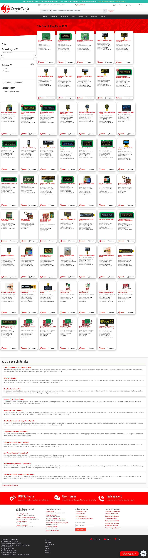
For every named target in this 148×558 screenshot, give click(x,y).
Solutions (64, 17)
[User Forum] (81, 516)
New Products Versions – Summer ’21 (17, 463)
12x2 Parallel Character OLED (107, 148)
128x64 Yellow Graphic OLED (67, 219)
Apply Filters (7, 82)
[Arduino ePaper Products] (111, 514)
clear (32, 64)
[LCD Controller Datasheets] (84, 518)
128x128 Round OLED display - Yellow (107, 113)
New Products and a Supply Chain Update (19, 421)
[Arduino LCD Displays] (112, 523)
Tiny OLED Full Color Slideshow (15, 431)
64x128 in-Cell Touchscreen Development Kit (125, 291)
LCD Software (26, 496)
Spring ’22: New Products (13, 410)
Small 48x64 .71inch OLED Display (65, 77)
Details (42, 62)
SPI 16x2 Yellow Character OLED (28, 113)
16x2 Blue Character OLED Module (67, 148)
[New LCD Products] (22, 525)
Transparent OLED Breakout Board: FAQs (19, 474)
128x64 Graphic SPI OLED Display (125, 148)
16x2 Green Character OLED (8, 148)
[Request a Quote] (51, 515)
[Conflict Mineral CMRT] (57, 523)
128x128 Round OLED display (87, 112)
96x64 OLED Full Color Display (27, 256)
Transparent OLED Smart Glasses (16, 442)
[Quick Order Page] (50, 511)
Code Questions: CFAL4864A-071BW (17, 367)
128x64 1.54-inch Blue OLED (126, 112)
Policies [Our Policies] (47, 552)
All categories (46, 10)
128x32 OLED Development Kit (28, 327)
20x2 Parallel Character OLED (9, 183)
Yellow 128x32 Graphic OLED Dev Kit (48, 327)
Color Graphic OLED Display (9, 112)
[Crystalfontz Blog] (81, 511)
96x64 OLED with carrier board (105, 184)
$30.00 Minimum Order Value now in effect (113, 1)
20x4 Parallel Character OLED (29, 183)
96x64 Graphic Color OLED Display (86, 184)
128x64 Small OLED (102, 76)
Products (53, 17)
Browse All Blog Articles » (10, 485)
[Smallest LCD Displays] (112, 511)
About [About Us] (47, 548)
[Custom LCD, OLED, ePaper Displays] (112, 528)
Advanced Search (111, 10)
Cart (142, 5)
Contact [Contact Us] (47, 550)
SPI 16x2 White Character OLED (47, 113)
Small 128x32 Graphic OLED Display (106, 256)
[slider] (2, 59)
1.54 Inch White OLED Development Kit (65, 291)
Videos (73, 16)
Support (80, 16)
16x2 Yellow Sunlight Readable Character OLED (125, 220)
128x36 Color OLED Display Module (84, 77)
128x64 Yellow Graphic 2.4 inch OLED (123, 41)
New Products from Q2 (12, 389)
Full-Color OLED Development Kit (25, 220)
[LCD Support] (26, 517)
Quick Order (118, 5)
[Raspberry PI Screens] (112, 516)
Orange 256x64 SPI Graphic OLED (47, 184)
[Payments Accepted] (52, 530)
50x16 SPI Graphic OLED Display (64, 41)
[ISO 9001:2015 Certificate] (55, 519)
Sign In (131, 5)
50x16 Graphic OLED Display (67, 183)
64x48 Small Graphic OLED (45, 76)
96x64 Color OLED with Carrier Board (7, 220)
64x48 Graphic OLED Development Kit (85, 327)
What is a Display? (10, 378)
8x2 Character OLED (84, 148)
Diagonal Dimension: (7, 52)
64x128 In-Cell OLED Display (28, 148)
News (47, 546)
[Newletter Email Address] (84, 525)
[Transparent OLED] (111, 518)
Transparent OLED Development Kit (84, 291)
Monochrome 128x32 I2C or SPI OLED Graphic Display (8, 291)
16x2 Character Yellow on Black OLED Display (8, 327)
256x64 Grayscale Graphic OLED (86, 220)
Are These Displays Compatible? (16, 453)
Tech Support (114, 496)
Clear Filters (18, 82)
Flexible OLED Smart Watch (14, 399)
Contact (102, 16)
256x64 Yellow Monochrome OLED (125, 256)
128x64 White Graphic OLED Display (47, 291)
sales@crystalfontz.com (8, 552)
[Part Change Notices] (22, 521)
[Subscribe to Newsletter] (80, 529)
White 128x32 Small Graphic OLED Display (28, 291)
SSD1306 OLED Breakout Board (45, 41)
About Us (94, 16)
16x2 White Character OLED (106, 219)
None (6, 68)
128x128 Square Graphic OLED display (66, 113)
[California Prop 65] (51, 526)
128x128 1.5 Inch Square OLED (7, 256)
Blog (87, 16)
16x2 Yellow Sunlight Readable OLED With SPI (123, 77)
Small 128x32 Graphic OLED (47, 148)
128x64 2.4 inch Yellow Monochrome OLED (46, 256)
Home (45, 16)
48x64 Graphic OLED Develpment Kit (65, 327)
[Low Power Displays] (111, 525)
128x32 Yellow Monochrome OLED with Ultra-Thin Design (106, 327)
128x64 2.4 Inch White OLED (104, 40)
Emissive (7, 71)
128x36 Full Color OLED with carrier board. (85, 41)
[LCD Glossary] (80, 514)
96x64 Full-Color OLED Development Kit (124, 184)
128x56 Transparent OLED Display (67, 256)
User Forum (69, 496)
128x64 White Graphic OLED (86, 255)
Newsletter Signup (80, 522)
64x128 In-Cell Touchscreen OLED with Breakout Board (106, 291)
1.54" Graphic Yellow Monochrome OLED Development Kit (45, 220)
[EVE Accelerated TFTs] (112, 521)
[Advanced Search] (23, 514)
